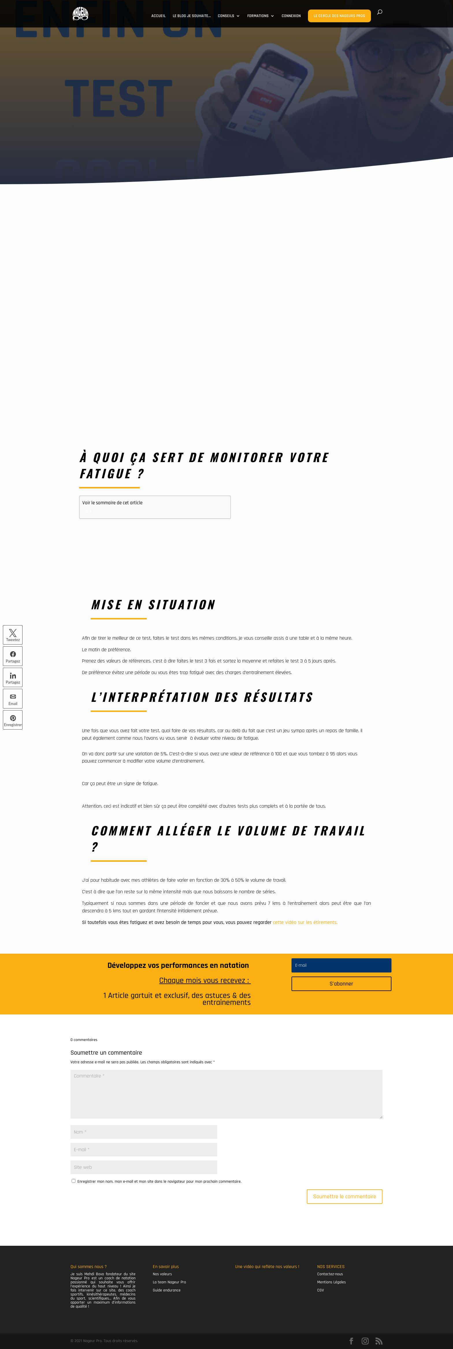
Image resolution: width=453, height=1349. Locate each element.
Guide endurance (167, 1290)
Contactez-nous (330, 1274)
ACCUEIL (158, 16)
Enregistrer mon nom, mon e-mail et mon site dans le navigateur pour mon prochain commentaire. (159, 1181)
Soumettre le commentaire (344, 1196)
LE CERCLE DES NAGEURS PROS (339, 16)
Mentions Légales (331, 1282)
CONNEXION (291, 16)
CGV (320, 1290)
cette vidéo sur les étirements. (305, 922)
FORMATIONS (258, 16)
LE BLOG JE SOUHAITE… (192, 16)
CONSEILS (226, 16)
